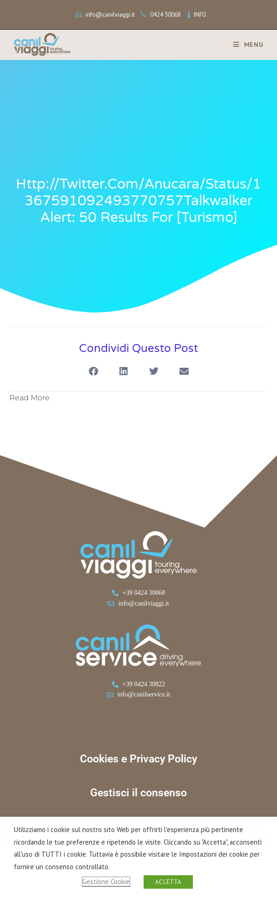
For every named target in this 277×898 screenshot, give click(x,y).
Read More (29, 397)
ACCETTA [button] (168, 882)
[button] (93, 371)
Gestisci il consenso (138, 793)
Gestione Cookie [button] (106, 881)
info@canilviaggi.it (110, 15)
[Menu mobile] (245, 44)
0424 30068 (165, 15)
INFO (200, 15)
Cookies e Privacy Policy (138, 759)
